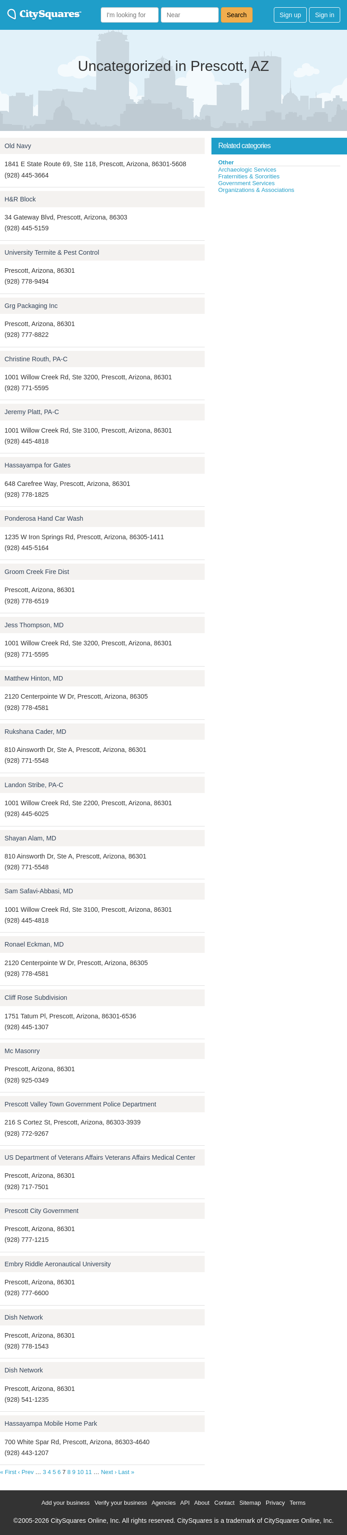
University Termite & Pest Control (52, 252)
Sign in (324, 15)
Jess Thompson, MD (34, 625)
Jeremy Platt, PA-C (32, 411)
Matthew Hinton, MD (34, 678)
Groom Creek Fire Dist (37, 571)
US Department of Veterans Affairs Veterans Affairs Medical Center (100, 1157)
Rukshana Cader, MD (35, 731)
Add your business (66, 1502)
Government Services (246, 183)
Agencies (163, 1502)
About (202, 1502)
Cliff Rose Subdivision (36, 997)
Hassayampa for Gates (37, 465)
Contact (224, 1502)
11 (88, 1472)
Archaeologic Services (247, 169)
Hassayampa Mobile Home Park (51, 1423)
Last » (126, 1472)
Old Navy (18, 145)
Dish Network (24, 1317)
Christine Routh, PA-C (36, 359)
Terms (297, 1502)
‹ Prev (26, 1472)
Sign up (290, 15)
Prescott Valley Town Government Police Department (80, 1104)
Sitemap (250, 1502)
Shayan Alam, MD (30, 838)
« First (8, 1472)
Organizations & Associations (256, 190)
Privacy (275, 1502)
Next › (109, 1472)
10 (80, 1472)
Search (237, 15)
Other (226, 162)
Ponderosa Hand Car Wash (44, 518)
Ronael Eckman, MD (34, 944)
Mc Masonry (22, 1050)
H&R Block (20, 199)
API (185, 1502)
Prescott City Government (42, 1210)
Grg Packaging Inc (31, 305)
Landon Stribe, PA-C (34, 784)
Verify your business (120, 1502)
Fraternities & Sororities (249, 176)
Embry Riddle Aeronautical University (58, 1264)
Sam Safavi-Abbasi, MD (39, 891)
